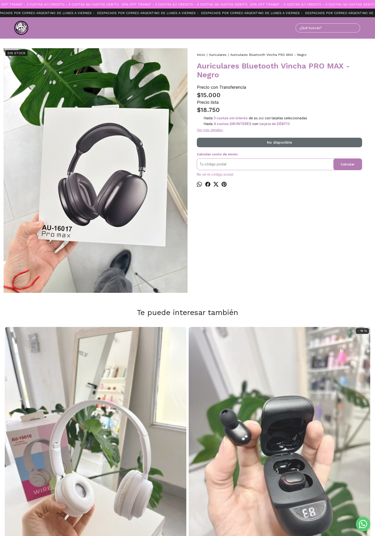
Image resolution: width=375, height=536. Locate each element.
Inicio (177, 475)
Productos (194, 475)
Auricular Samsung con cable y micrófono (334, 336)
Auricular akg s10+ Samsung (187, 333)
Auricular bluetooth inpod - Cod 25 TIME (114, 431)
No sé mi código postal (215, 174)
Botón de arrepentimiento (258, 524)
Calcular (348, 164)
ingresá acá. (235, 524)
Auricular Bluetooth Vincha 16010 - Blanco (40, 431)
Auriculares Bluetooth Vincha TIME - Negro (261, 336)
